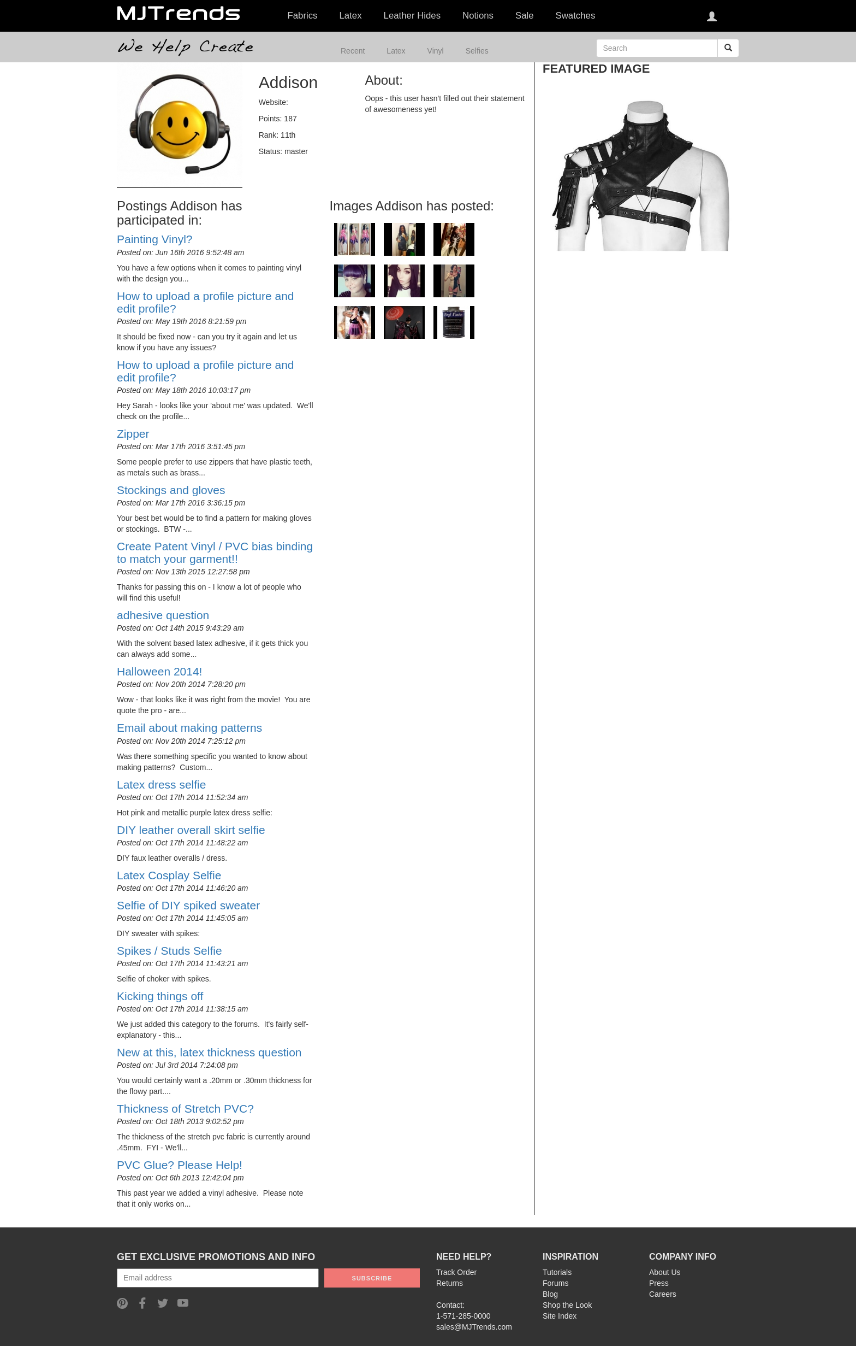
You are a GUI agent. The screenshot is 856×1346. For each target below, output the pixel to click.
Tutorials (557, 1272)
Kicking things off (160, 996)
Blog (550, 1294)
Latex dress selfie (161, 784)
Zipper (133, 433)
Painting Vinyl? (155, 239)
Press (659, 1283)
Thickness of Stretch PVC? (185, 1108)
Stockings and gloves (171, 490)
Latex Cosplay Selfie (169, 875)
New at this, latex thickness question (209, 1052)
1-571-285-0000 (463, 1316)
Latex (396, 50)
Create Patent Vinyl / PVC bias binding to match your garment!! (215, 552)
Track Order (456, 1272)
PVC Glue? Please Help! (179, 1165)
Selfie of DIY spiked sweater (188, 905)
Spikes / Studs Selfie (169, 950)
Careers (662, 1294)
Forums (555, 1283)
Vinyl (435, 50)
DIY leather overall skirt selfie (191, 830)
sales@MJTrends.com (474, 1327)
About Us (665, 1272)
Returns (449, 1283)
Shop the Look (567, 1305)
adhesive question (163, 615)
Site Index (559, 1316)
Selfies (477, 50)
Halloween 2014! (159, 671)
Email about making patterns (189, 727)
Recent (353, 50)
